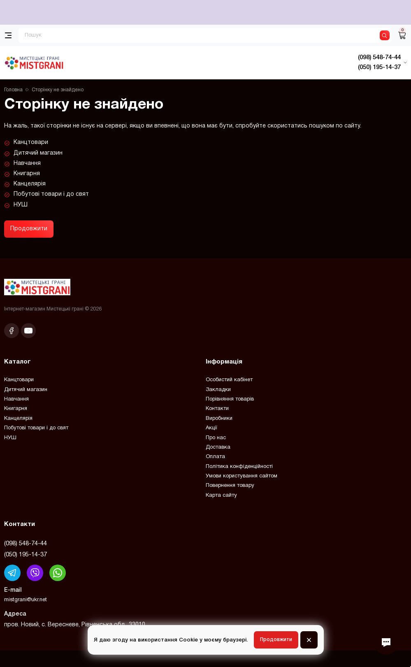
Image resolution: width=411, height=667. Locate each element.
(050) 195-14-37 (25, 555)
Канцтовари (31, 142)
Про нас (216, 437)
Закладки (218, 389)
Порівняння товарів (230, 399)
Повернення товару (230, 485)
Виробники (219, 418)
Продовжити (28, 229)
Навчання (27, 163)
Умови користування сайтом (241, 476)
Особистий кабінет (229, 380)
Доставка (218, 447)
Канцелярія (30, 184)
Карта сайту (221, 495)
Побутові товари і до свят (51, 194)
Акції (211, 428)
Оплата (215, 456)
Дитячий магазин (38, 153)
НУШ (21, 205)
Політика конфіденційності (239, 466)
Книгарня (27, 173)
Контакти (217, 408)
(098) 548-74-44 (25, 544)
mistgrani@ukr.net (25, 600)
